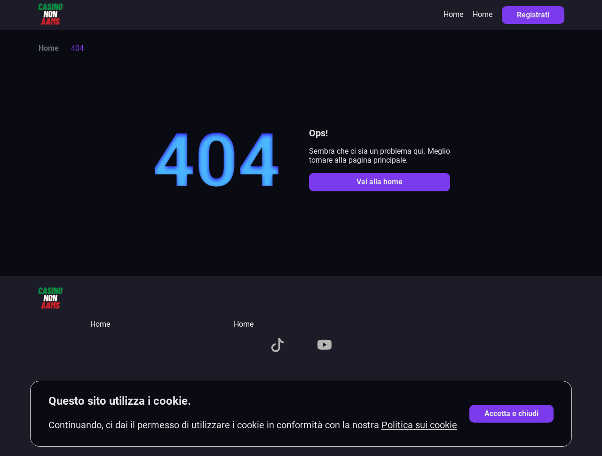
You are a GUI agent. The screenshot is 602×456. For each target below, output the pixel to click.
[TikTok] (277, 346)
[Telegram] (301, 346)
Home (453, 14)
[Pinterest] (348, 346)
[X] (254, 346)
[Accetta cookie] (511, 414)
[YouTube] (324, 346)
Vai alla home (379, 181)
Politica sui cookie (419, 425)
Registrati (533, 14)
